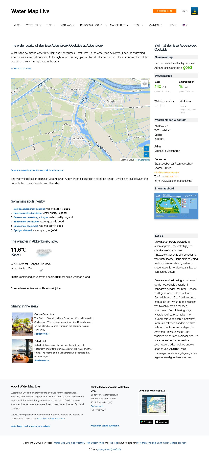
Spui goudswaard (23, 230)
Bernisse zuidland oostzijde (27, 213)
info (172, 25)
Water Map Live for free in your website (30, 426)
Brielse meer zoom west (26, 225)
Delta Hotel (40, 341)
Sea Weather (77, 442)
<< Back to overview (21, 68)
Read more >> (41, 333)
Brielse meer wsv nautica (26, 221)
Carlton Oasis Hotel (44, 314)
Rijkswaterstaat (142, 159)
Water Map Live (62, 442)
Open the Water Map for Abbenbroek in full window (37, 170)
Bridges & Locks (91, 25)
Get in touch (97, 406)
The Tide (113, 442)
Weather (33, 25)
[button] (144, 83)
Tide (51, 25)
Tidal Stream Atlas (94, 442)
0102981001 (172, 176)
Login (184, 10)
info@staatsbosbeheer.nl (166, 172)
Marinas (68, 25)
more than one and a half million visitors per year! (161, 442)
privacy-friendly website (109, 449)
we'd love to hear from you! (51, 418)
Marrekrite (119, 25)
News (17, 25)
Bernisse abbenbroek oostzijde (29, 208)
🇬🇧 (185, 25)
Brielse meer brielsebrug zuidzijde (31, 217)
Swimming (155, 25)
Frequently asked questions (105, 425)
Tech (139, 25)
